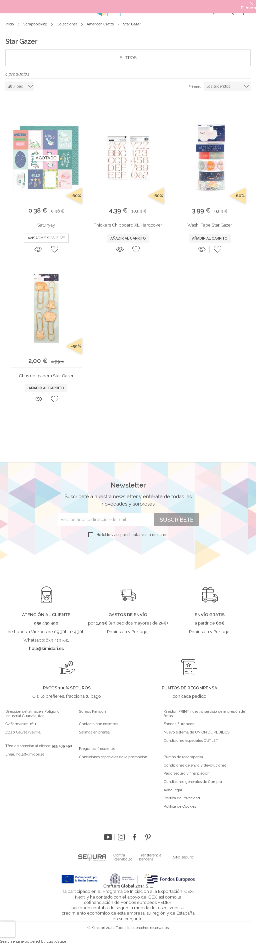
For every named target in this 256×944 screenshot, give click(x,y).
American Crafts (101, 24)
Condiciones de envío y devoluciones (195, 766)
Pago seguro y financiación (186, 774)
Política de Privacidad (182, 798)
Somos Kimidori (92, 712)
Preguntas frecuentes (97, 749)
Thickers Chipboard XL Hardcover (128, 225)
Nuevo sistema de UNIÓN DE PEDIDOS (197, 732)
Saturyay (46, 225)
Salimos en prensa (94, 732)
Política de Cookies (180, 807)
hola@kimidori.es (30, 754)
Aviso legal (173, 790)
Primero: (195, 87)
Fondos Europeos (179, 724)
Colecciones (67, 24)
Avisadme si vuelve (46, 238)
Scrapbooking (35, 24)
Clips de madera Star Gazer (46, 375)
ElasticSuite (56, 941)
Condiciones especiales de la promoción (113, 757)
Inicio (10, 24)
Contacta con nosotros (98, 724)
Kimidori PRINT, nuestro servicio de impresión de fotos (204, 714)
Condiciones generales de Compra (193, 782)
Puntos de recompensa (183, 757)
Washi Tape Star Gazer (209, 225)
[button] (54, 249)
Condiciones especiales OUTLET (191, 741)
